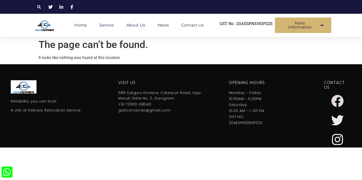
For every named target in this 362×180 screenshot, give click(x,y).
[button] (39, 7)
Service (106, 25)
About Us (135, 25)
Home (80, 25)
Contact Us (192, 25)
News (163, 25)
